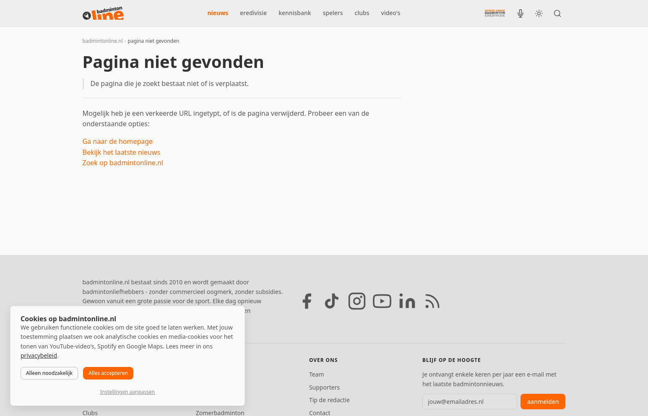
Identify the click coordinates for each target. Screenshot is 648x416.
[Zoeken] (557, 13)
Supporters (324, 387)
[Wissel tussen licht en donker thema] (539, 13)
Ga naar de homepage (118, 141)
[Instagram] (357, 301)
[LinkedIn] (407, 301)
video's (391, 13)
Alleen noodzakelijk (49, 373)
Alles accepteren (108, 373)
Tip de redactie (329, 400)
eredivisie (253, 13)
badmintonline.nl (103, 40)
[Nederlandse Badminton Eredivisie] (494, 13)
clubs (362, 13)
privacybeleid (39, 355)
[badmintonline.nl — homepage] (103, 13)
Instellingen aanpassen (127, 391)
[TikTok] (332, 301)
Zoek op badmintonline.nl (123, 162)
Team (316, 374)
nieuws (218, 13)
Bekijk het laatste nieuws (121, 152)
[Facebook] (306, 301)
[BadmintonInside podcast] (520, 13)
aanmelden (543, 402)
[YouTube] (382, 301)
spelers (333, 13)
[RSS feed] (432, 301)
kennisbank (294, 13)
